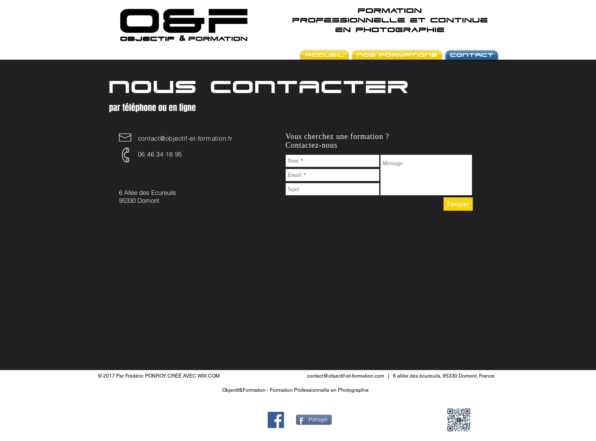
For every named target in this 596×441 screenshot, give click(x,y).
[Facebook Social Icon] (276, 420)
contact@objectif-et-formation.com (345, 376)
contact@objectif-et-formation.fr (185, 138)
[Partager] (314, 420)
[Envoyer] (458, 204)
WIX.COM (209, 376)
